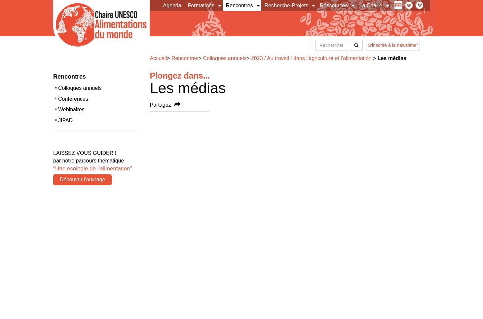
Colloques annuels (80, 88)
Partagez (160, 105)
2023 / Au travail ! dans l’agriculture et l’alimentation (311, 58)
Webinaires (71, 109)
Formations (201, 5)
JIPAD (65, 120)
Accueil (158, 58)
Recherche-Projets (287, 5)
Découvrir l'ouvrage (82, 179)
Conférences (73, 99)
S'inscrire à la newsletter (393, 45)
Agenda (172, 5)
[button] (220, 5)
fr (398, 5)
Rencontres (239, 5)
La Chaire (370, 5)
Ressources (334, 5)
